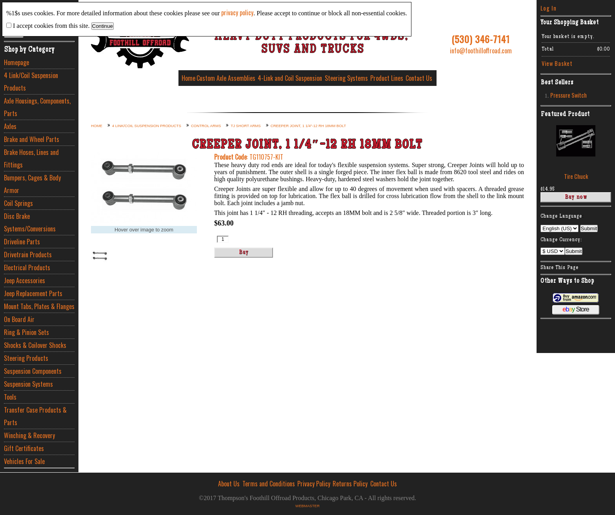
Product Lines (386, 78)
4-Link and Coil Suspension (290, 78)
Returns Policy (350, 483)
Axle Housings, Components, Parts (37, 107)
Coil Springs (18, 203)
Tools (10, 397)
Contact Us (419, 78)
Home (188, 78)
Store (575, 309)
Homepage (16, 62)
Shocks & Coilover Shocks (35, 345)
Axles (10, 126)
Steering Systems (346, 78)
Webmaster (307, 506)
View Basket (557, 63)
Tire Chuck (576, 176)
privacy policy (237, 12)
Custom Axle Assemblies (226, 78)
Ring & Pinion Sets (26, 332)
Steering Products (26, 358)
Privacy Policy (313, 483)
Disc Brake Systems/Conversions (30, 222)
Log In (548, 8)
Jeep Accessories (24, 280)
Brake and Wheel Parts (31, 139)
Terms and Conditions (268, 483)
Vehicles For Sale (24, 461)
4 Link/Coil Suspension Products (31, 82)
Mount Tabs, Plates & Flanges (39, 306)
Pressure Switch (568, 95)
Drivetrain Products (28, 254)
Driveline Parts (22, 241)
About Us (229, 483)
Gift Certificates (24, 448)
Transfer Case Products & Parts (35, 416)
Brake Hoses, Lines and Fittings (31, 158)
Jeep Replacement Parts (33, 293)
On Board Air (19, 319)
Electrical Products (27, 267)
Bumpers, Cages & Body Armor (32, 184)
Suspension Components (33, 371)
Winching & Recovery (29, 435)
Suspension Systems (28, 384)
